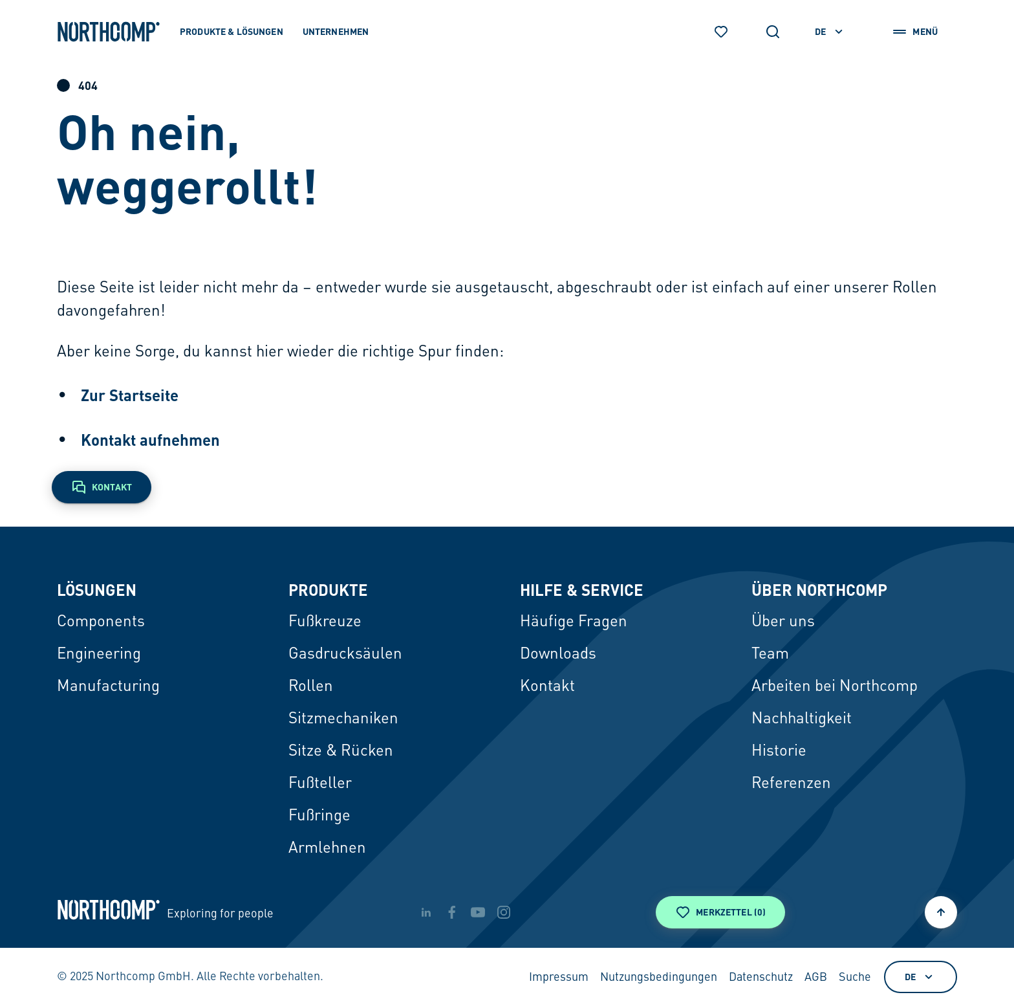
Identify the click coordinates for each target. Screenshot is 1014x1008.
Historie (778, 752)
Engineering (99, 655)
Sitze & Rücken (340, 752)
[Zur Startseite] (108, 31)
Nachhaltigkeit (801, 719)
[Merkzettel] (721, 32)
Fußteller (320, 784)
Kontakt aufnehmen (150, 440)
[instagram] (504, 912)
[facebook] (452, 912)
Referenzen (791, 784)
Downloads (558, 655)
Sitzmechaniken (343, 719)
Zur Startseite (129, 395)
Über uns (783, 622)
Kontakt (547, 687)
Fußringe (319, 816)
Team (770, 655)
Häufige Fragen (573, 622)
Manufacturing (108, 687)
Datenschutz (761, 977)
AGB (815, 977)
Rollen (310, 687)
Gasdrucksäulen (345, 655)
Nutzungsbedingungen (658, 977)
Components (101, 622)
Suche (855, 977)
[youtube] (478, 912)
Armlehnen (327, 849)
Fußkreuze (324, 622)
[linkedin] (426, 912)
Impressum (558, 977)
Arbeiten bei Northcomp (834, 687)
